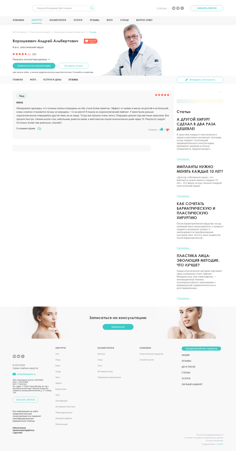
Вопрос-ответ (144, 20)
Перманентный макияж (109, 377)
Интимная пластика (65, 406)
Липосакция (61, 424)
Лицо (58, 360)
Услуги (78, 20)
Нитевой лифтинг (63, 418)
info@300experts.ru (26, 374)
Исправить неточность (202, 79)
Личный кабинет (192, 384)
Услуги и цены (52, 79)
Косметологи (58, 20)
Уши (57, 395)
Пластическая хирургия (151, 354)
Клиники (18, 20)
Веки (57, 365)
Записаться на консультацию (34, 65)
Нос (57, 354)
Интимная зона (105, 371)
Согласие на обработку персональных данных (203, 438)
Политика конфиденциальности (209, 435)
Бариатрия (60, 389)
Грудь (58, 371)
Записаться (118, 326)
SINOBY (220, 444)
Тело (57, 377)
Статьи (124, 20)
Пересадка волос (63, 412)
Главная (18, 79)
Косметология (147, 360)
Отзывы (94, 20)
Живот (58, 383)
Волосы (101, 354)
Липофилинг (61, 401)
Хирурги (37, 20)
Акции (186, 355)
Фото (109, 20)
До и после (188, 366)
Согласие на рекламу (214, 441)
